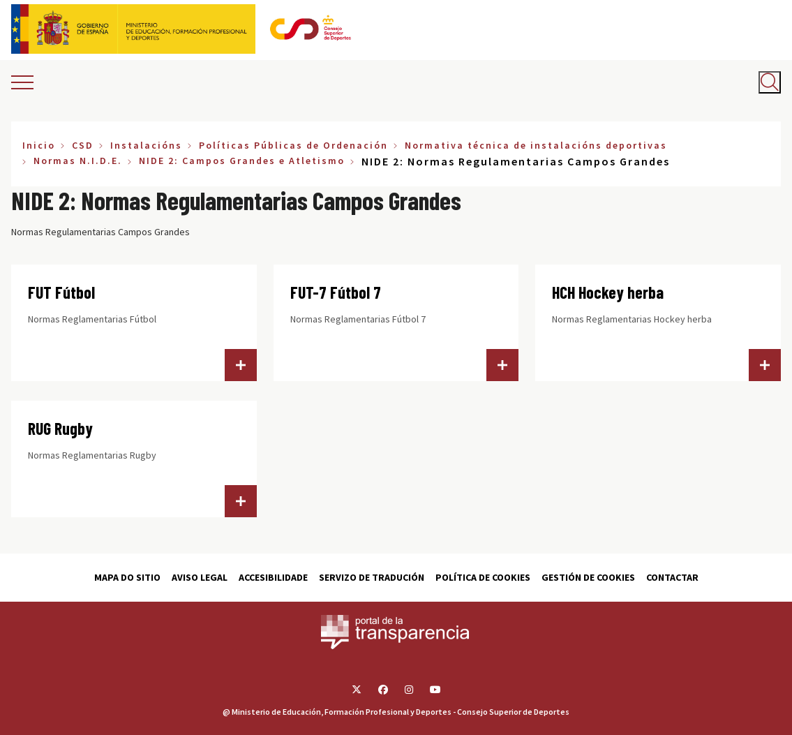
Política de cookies (482, 577)
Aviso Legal (199, 577)
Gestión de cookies (588, 577)
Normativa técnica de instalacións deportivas (536, 145)
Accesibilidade (273, 577)
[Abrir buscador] (770, 82)
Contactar (672, 577)
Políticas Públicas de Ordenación (293, 145)
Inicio (38, 145)
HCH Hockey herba (608, 292)
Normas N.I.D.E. (77, 160)
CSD (83, 145)
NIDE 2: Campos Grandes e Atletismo (242, 160)
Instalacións (146, 145)
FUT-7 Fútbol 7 (335, 292)
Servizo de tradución (371, 577)
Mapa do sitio (127, 577)
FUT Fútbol (61, 292)
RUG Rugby (60, 428)
